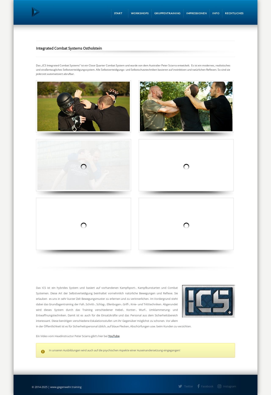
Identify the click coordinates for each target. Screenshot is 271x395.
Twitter (188, 386)
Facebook (207, 386)
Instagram (229, 386)
